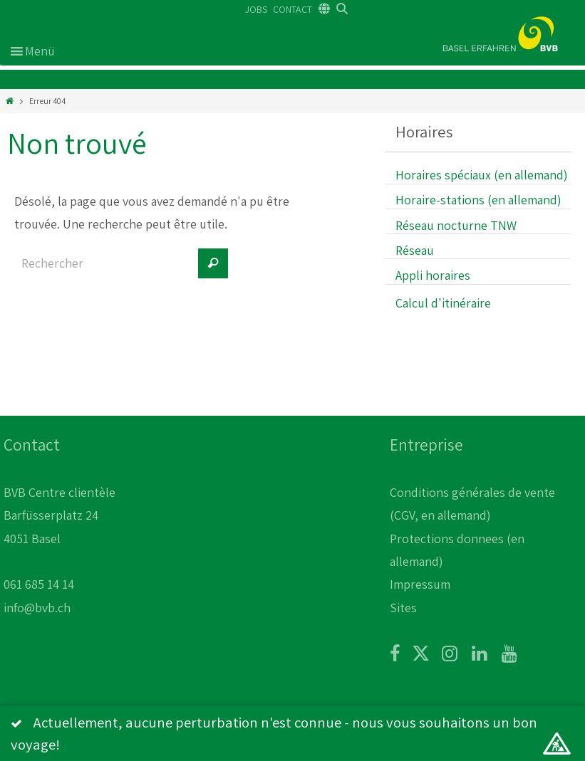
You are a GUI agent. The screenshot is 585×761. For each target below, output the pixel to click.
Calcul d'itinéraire (443, 303)
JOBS (256, 9)
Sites (403, 607)
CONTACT (292, 9)
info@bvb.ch (37, 607)
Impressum (420, 584)
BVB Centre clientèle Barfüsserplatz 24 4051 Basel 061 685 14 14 (59, 538)
